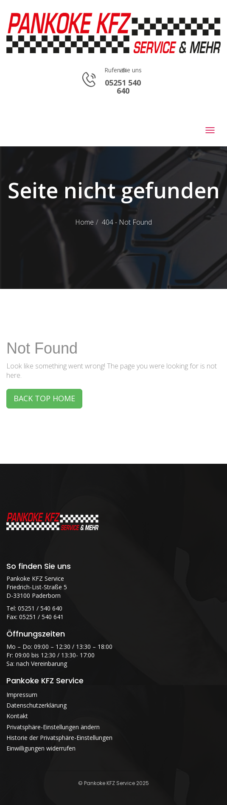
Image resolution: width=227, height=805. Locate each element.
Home (84, 222)
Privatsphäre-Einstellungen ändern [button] (53, 727)
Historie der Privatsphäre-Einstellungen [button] (59, 738)
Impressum (21, 695)
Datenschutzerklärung (36, 705)
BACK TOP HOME (44, 398)
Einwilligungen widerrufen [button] (41, 748)
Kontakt (17, 716)
